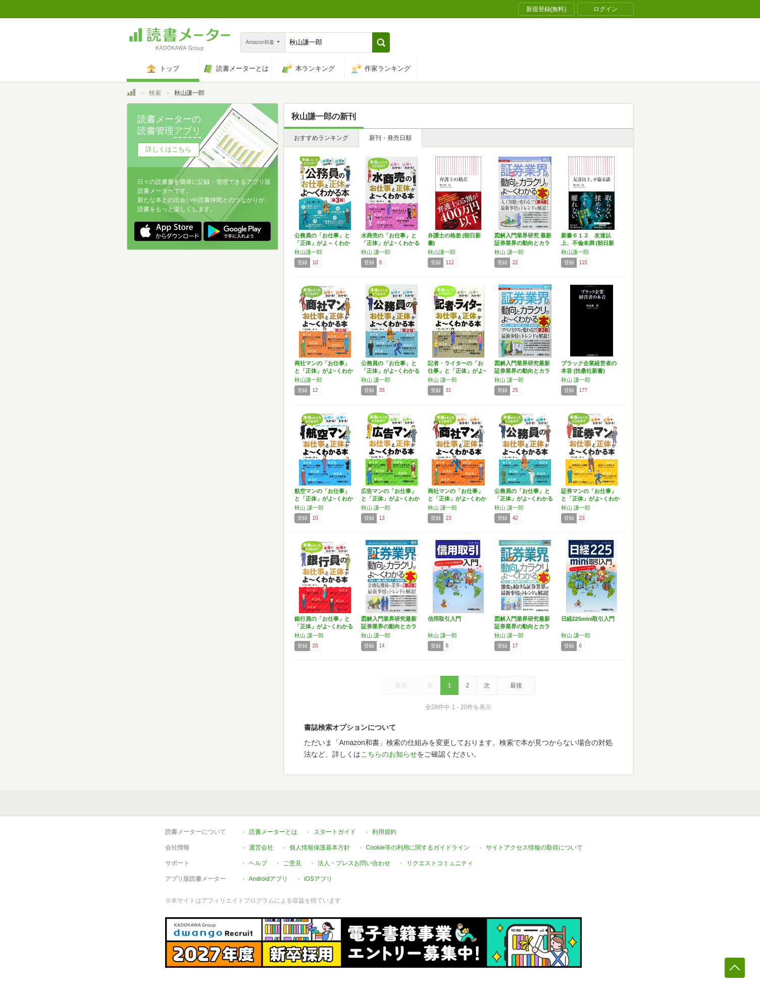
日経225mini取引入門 (588, 619)
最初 (401, 685)
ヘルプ (258, 863)
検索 (155, 92)
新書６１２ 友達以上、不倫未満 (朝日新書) (588, 243)
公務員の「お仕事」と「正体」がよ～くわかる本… (322, 243)
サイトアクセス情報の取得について (534, 848)
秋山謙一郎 (308, 252)
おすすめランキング (321, 137)
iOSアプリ (318, 879)
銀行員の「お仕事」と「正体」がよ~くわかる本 (323, 626)
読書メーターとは (273, 832)
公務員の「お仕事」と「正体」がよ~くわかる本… (390, 370)
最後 (516, 685)
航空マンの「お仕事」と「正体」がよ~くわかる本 (323, 498)
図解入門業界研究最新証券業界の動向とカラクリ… (522, 370)
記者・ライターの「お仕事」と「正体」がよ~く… (457, 370)
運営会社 (261, 848)
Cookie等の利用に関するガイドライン (418, 848)
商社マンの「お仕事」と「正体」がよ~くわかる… (323, 370)
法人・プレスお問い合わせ (354, 863)
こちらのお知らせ (389, 754)
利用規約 (384, 832)
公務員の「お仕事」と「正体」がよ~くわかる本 (523, 498)
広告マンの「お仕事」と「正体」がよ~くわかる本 (390, 498)
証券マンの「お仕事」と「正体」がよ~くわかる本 (590, 498)
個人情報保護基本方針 (319, 848)
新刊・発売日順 (390, 137)
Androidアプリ (268, 879)
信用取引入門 (444, 619)
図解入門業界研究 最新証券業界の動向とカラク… (522, 243)
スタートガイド (335, 832)
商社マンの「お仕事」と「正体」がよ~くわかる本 (457, 498)
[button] (381, 42)
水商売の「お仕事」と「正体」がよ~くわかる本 (390, 243)
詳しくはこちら (168, 149)
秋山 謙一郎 (375, 252)
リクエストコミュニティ (440, 863)
